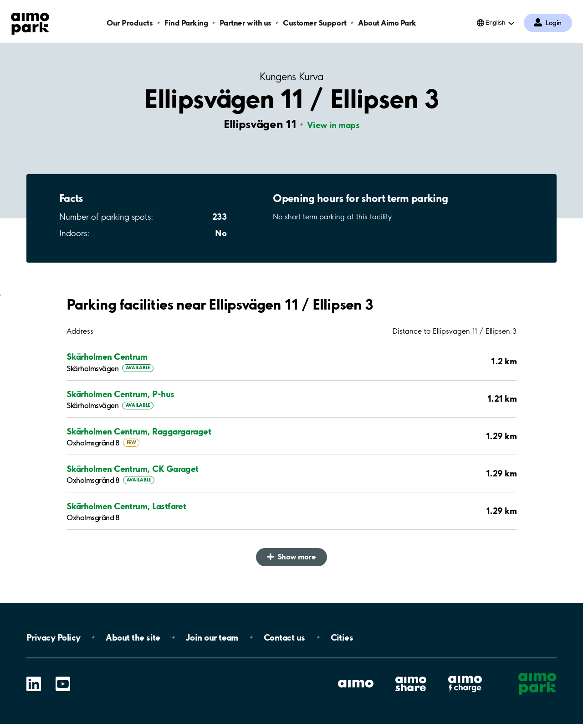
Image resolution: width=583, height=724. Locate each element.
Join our (212, 637)
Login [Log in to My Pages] (554, 23)
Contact (284, 637)
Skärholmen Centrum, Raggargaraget (138, 431)
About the (133, 637)
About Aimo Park (387, 22)
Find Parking (186, 22)
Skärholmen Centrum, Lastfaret (126, 506)
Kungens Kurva (291, 77)
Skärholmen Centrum (106, 356)
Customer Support (314, 22)
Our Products (130, 22)
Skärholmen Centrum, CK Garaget (132, 468)
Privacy (53, 637)
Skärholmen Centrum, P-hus (120, 393)
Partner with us (245, 22)
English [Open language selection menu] (496, 22)
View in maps (333, 124)
